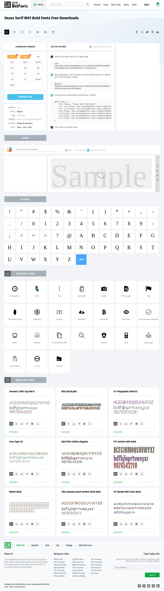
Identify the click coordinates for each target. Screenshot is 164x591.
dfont (38, 79)
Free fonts (17, 5)
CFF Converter (59, 570)
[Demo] (22, 32)
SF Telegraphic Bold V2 (125, 391)
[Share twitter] (147, 32)
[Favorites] (14, 32)
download (25, 97)
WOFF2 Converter (79, 565)
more (81, 259)
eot (12, 62)
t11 (25, 79)
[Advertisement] (138, 87)
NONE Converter (78, 573)
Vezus (19, 127)
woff (25, 62)
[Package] (37, 32)
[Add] (6, 32)
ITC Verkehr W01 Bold (125, 441)
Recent (97, 5)
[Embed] (32, 424)
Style (47, 545)
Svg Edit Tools (77, 559)
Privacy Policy (59, 576)
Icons (105, 5)
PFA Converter (96, 565)
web (25, 57)
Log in (146, 5)
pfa (25, 68)
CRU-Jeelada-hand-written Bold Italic (81, 491)
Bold (30, 127)
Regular (20, 112)
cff (38, 74)
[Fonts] (53, 32)
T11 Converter (96, 570)
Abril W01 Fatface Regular (74, 441)
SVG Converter (77, 562)
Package (69, 545)
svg (38, 57)
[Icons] (45, 32)
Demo (126, 5)
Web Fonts (20, 545)
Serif (25, 127)
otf (12, 68)
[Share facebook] (137, 32)
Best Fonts (116, 5)
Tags (57, 545)
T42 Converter (77, 570)
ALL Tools (94, 573)
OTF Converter (59, 562)
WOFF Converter (60, 565)
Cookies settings (78, 576)
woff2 (38, 62)
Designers (35, 545)
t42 (12, 79)
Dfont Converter (60, 573)
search (87, 4)
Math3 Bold (15, 491)
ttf (12, 57)
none (12, 85)
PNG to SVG (58, 559)
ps (25, 74)
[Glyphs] (30, 32)
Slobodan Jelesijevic (25, 123)
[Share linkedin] (158, 32)
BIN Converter (59, 568)
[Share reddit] (142, 32)
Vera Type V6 (16, 441)
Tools (134, 5)
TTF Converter (96, 559)
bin (38, 68)
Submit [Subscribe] (152, 575)
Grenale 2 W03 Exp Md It (22, 391)
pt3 (12, 74)
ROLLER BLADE (69, 391)
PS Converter (96, 568)
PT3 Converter (77, 568)
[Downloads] (22, 424)
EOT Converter (96, 562)
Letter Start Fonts (85, 545)
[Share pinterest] (152, 32)
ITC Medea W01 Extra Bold (127, 491)
